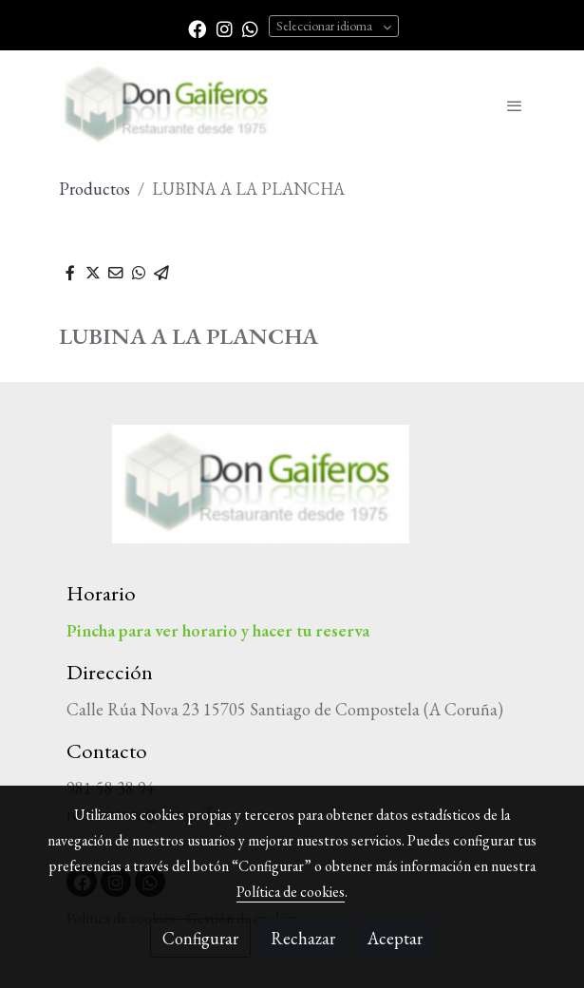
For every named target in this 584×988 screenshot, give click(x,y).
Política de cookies (290, 892)
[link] (169, 105)
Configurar (200, 938)
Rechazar (303, 938)
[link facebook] (197, 28)
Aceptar (395, 938)
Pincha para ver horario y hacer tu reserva (217, 630)
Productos (94, 189)
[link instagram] (225, 28)
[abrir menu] (515, 105)
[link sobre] (292, 495)
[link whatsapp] (250, 28)
